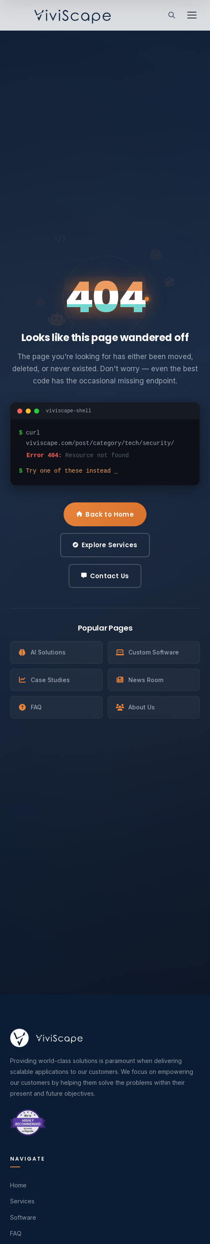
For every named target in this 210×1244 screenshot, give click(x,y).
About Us (135, 707)
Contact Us (105, 576)
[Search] (172, 15)
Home (18, 1185)
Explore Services (105, 545)
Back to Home (105, 514)
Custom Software (147, 652)
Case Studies (44, 679)
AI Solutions (42, 652)
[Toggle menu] (192, 15)
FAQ (30, 707)
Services (22, 1201)
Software (23, 1217)
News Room (139, 679)
